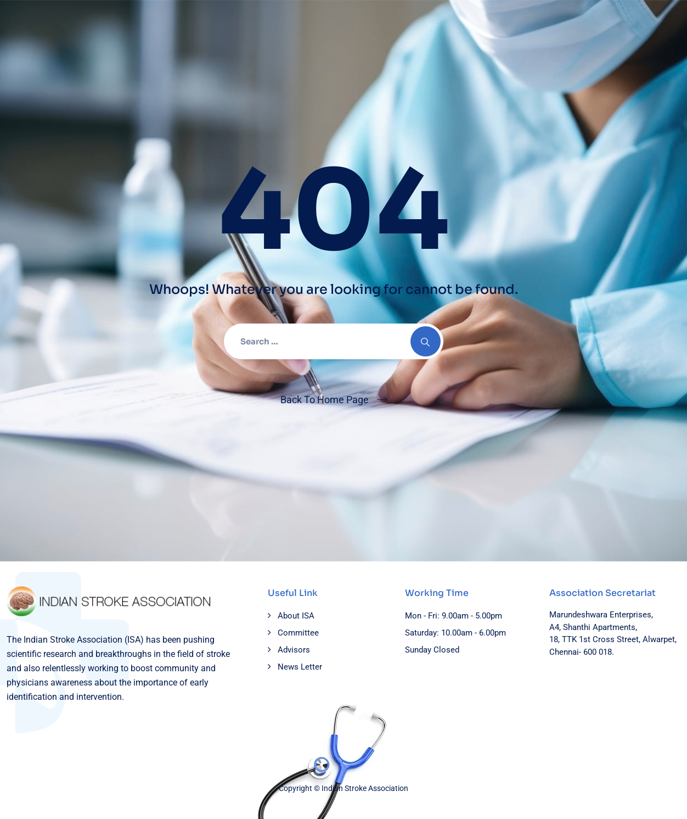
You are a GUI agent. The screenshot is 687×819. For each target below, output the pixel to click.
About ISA (296, 616)
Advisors (294, 650)
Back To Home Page (324, 399)
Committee (298, 633)
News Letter (300, 667)
